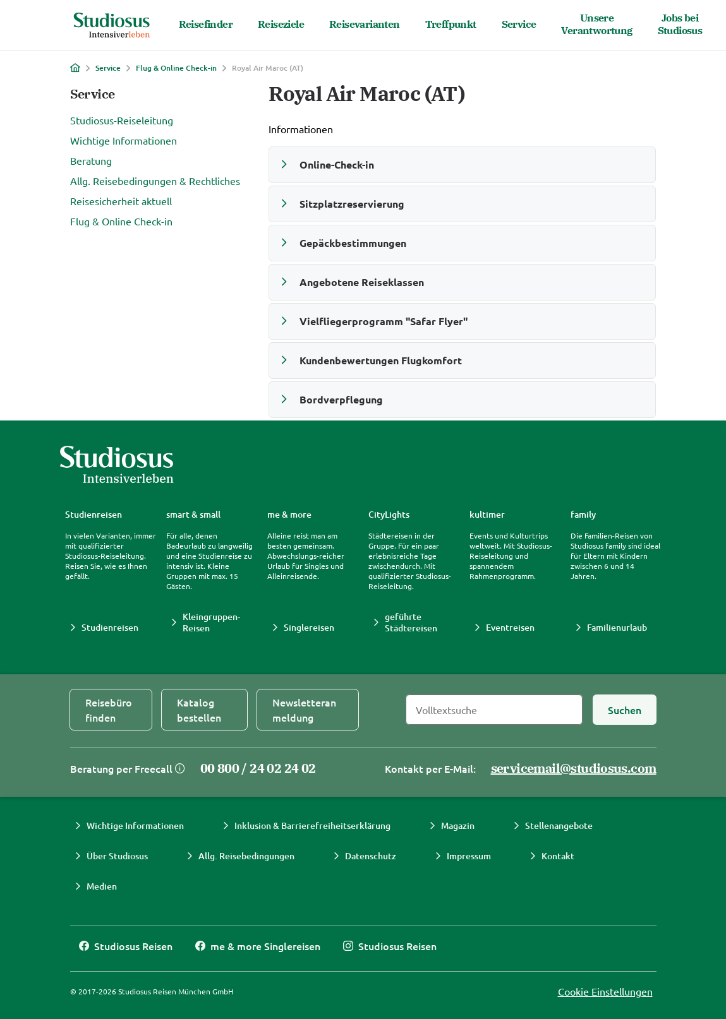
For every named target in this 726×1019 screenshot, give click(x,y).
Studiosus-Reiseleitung (121, 120)
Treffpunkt (450, 24)
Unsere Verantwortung (596, 24)
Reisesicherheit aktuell (121, 200)
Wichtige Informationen (123, 140)
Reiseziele (281, 24)
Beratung (91, 160)
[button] (462, 164)
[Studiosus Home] (112, 25)
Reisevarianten (364, 24)
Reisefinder (206, 24)
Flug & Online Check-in (176, 68)
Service (519, 24)
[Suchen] (624, 709)
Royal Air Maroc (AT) (267, 68)
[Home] (75, 68)
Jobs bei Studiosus (680, 24)
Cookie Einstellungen (605, 991)
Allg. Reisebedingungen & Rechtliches (155, 180)
